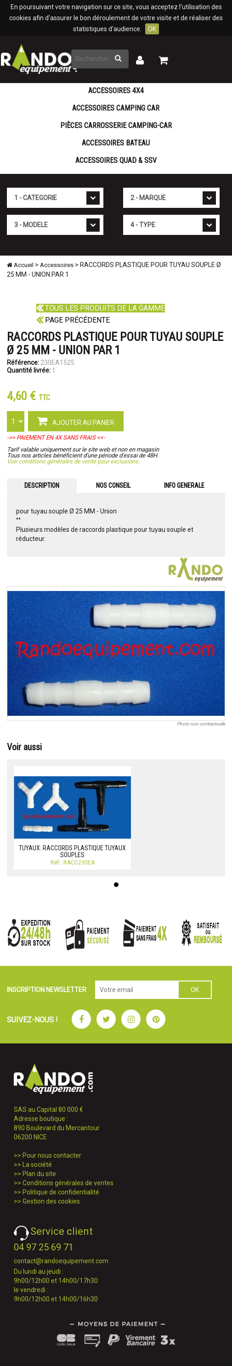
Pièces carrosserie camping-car (116, 125)
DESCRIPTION (41, 485)
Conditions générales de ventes (68, 1183)
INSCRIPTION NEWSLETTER (46, 989)
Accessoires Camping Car (115, 108)
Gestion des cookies (51, 1201)
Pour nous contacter (52, 1155)
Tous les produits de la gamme (100, 308)
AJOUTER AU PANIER (75, 420)
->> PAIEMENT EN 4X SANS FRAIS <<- (56, 437)
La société (37, 1164)
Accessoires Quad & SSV (116, 160)
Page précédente (73, 320)
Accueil (20, 265)
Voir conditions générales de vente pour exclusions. (73, 461)
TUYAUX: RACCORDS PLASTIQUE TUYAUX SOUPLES (72, 851)
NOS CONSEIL (113, 485)
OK (152, 29)
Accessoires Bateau (116, 143)
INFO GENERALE (184, 485)
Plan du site (39, 1173)
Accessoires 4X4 (116, 90)
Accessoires (57, 265)
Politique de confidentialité (61, 1192)
